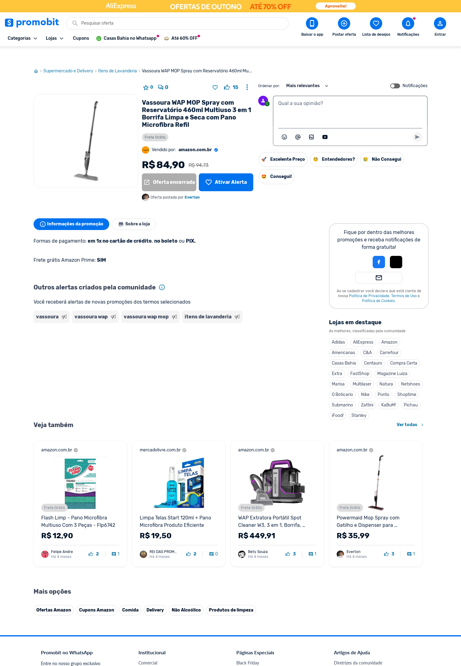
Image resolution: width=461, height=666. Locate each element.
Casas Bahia (344, 348)
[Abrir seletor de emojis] (284, 122)
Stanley (359, 400)
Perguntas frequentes (354, 662)
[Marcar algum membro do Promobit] (298, 122)
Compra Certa (403, 348)
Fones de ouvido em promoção (265, 662)
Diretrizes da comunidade (358, 648)
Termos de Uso (404, 281)
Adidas (338, 327)
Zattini (367, 390)
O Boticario (342, 379)
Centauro (373, 348)
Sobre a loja (139, 209)
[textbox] (350, 96)
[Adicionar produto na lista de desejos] (215, 73)
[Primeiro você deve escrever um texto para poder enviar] (417, 122)
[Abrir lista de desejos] (376, 28)
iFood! (337, 400)
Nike (365, 379)
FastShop (359, 358)
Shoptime (406, 379)
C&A (367, 338)
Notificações (415, 71)
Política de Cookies (378, 286)
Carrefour (389, 338)
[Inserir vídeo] (325, 122)
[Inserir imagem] (311, 122)
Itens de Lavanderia (120, 56)
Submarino (342, 390)
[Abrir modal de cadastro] (440, 28)
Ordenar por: (269, 71)
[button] (358, 247)
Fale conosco (150, 655)
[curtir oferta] (231, 72)
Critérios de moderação (356, 655)
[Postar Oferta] (344, 28)
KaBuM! (388, 390)
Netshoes (410, 369)
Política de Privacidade (369, 281)
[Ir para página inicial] (38, 56)
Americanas (343, 338)
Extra (337, 358)
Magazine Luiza (392, 358)
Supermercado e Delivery (70, 56)
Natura (386, 369)
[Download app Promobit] (312, 28)
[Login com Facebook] (379, 247)
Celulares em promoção (258, 655)
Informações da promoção (73, 209)
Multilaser (362, 369)
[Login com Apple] (396, 247)
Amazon (389, 327)
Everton (192, 182)
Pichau (411, 390)
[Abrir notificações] (408, 28)
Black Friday (247, 648)
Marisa (338, 369)
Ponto (383, 379)
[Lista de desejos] (226, 167)
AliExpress (363, 327)
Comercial (147, 648)
